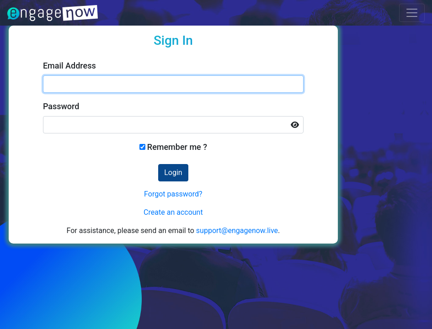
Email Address (69, 65)
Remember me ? (177, 147)
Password (61, 106)
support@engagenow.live (237, 230)
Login (173, 172)
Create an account (173, 212)
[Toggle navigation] (412, 13)
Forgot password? (173, 194)
